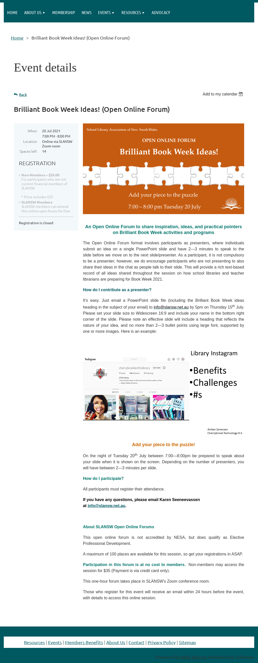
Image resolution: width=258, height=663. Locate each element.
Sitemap (187, 642)
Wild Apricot (194, 656)
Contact (136, 642)
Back (23, 94)
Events (55, 642)
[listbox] (223, 94)
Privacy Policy (162, 642)
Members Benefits (84, 642)
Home (17, 37)
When (32, 130)
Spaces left (28, 151)
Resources (34, 642)
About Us (115, 642)
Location (30, 141)
